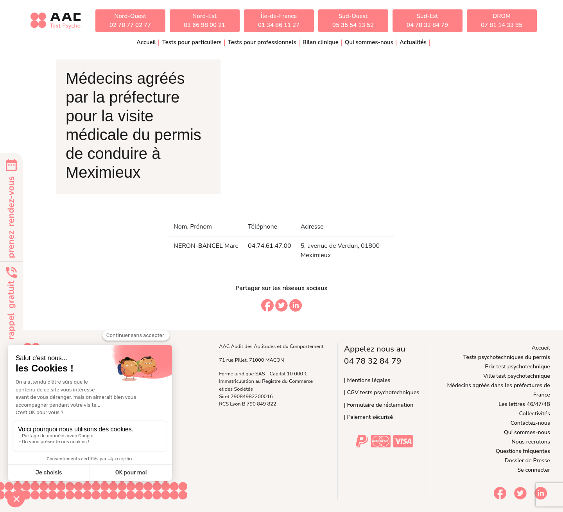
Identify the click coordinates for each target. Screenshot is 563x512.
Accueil (146, 42)
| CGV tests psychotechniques (382, 392)
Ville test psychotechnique (516, 376)
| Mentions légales (367, 380)
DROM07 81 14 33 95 (501, 20)
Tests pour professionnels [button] (262, 42)
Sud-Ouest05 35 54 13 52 (353, 20)
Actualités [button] (413, 42)
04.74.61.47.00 (269, 246)
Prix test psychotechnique (517, 366)
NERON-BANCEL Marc (206, 246)
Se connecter (533, 470)
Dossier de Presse (527, 460)
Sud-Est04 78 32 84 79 (427, 20)
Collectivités (534, 413)
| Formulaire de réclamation (378, 405)
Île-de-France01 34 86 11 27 (278, 20)
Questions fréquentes (523, 451)
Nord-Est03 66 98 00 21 (204, 20)
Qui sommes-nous (527, 432)
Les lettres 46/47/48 (524, 404)
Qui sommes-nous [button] (369, 42)
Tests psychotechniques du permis (506, 357)
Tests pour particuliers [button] (192, 42)
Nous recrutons (530, 441)
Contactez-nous (530, 423)
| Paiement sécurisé (368, 417)
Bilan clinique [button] (321, 42)
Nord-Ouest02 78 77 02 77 (130, 20)
